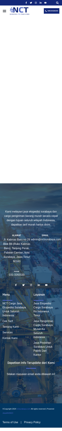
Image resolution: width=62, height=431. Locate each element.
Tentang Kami (10, 326)
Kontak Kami (10, 338)
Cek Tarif (7, 321)
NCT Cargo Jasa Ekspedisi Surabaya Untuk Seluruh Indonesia (14, 309)
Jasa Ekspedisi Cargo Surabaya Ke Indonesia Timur (43, 309)
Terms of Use (10, 422)
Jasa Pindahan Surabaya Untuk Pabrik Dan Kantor (43, 348)
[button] (57, 3)
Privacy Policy (32, 422)
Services (7, 332)
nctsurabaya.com (24, 409)
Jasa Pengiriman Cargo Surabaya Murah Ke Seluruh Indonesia (43, 329)
